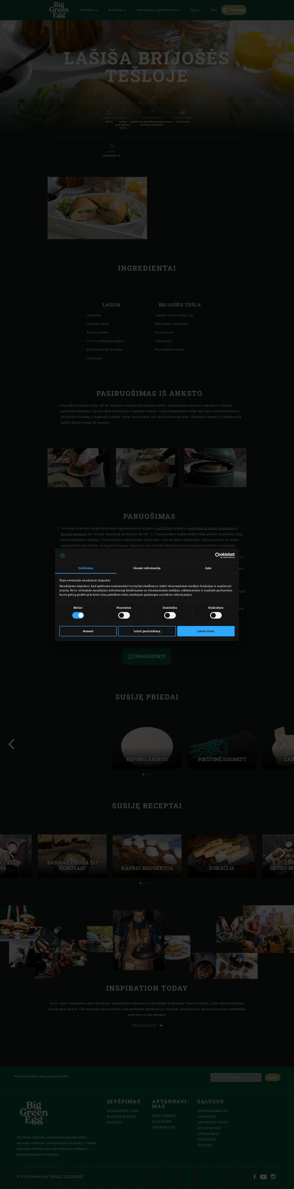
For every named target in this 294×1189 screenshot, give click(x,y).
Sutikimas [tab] (85, 568)
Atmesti (88, 631)
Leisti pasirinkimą (147, 631)
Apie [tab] (208, 568)
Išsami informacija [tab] (146, 568)
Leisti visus (205, 631)
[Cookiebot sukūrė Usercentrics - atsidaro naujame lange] (217, 555)
